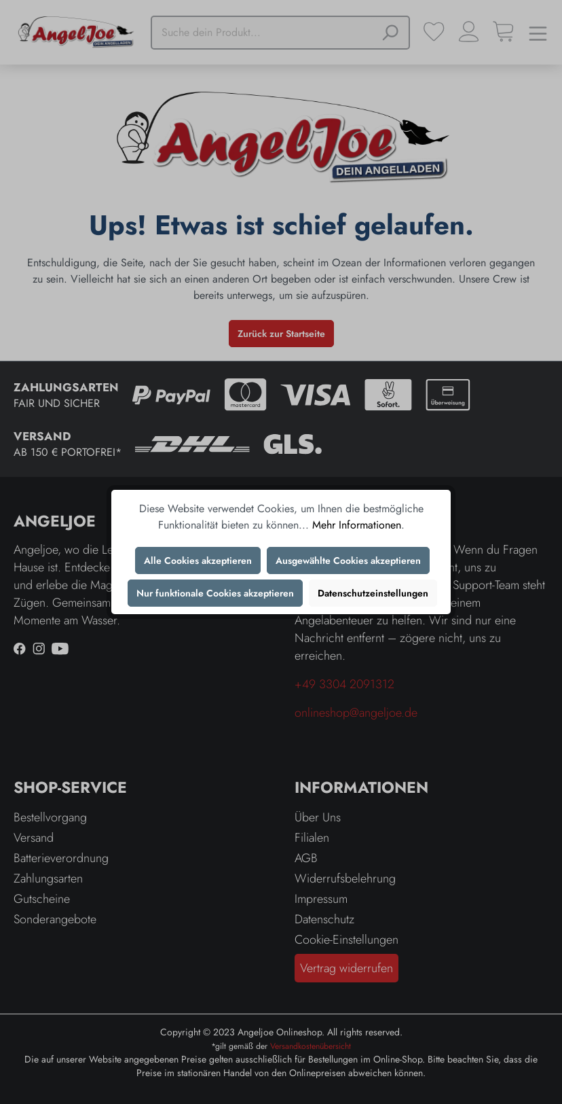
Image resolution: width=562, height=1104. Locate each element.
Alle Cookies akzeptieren (198, 560)
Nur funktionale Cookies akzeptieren (215, 593)
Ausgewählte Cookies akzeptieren (348, 560)
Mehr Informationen (356, 525)
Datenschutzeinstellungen (373, 593)
